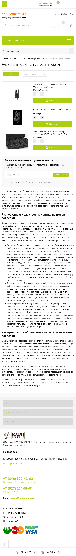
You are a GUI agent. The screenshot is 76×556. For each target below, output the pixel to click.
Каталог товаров (38, 40)
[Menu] (4, 4)
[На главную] (46, 4)
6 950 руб (37, 113)
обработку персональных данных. (37, 182)
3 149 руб (41, 90)
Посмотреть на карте (12, 463)
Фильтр (11, 74)
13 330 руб (38, 137)
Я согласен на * (31, 182)
